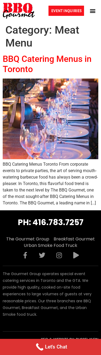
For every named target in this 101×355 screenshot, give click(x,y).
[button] (92, 10)
